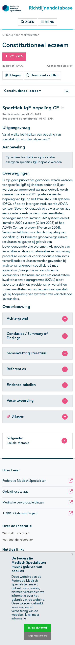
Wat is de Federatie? (15, 533)
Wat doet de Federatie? (17, 539)
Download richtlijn (42, 75)
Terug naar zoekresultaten (20, 35)
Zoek (27, 22)
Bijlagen (13, 75)
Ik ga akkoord (37, 627)
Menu (47, 22)
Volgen (14, 56)
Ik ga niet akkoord (37, 636)
